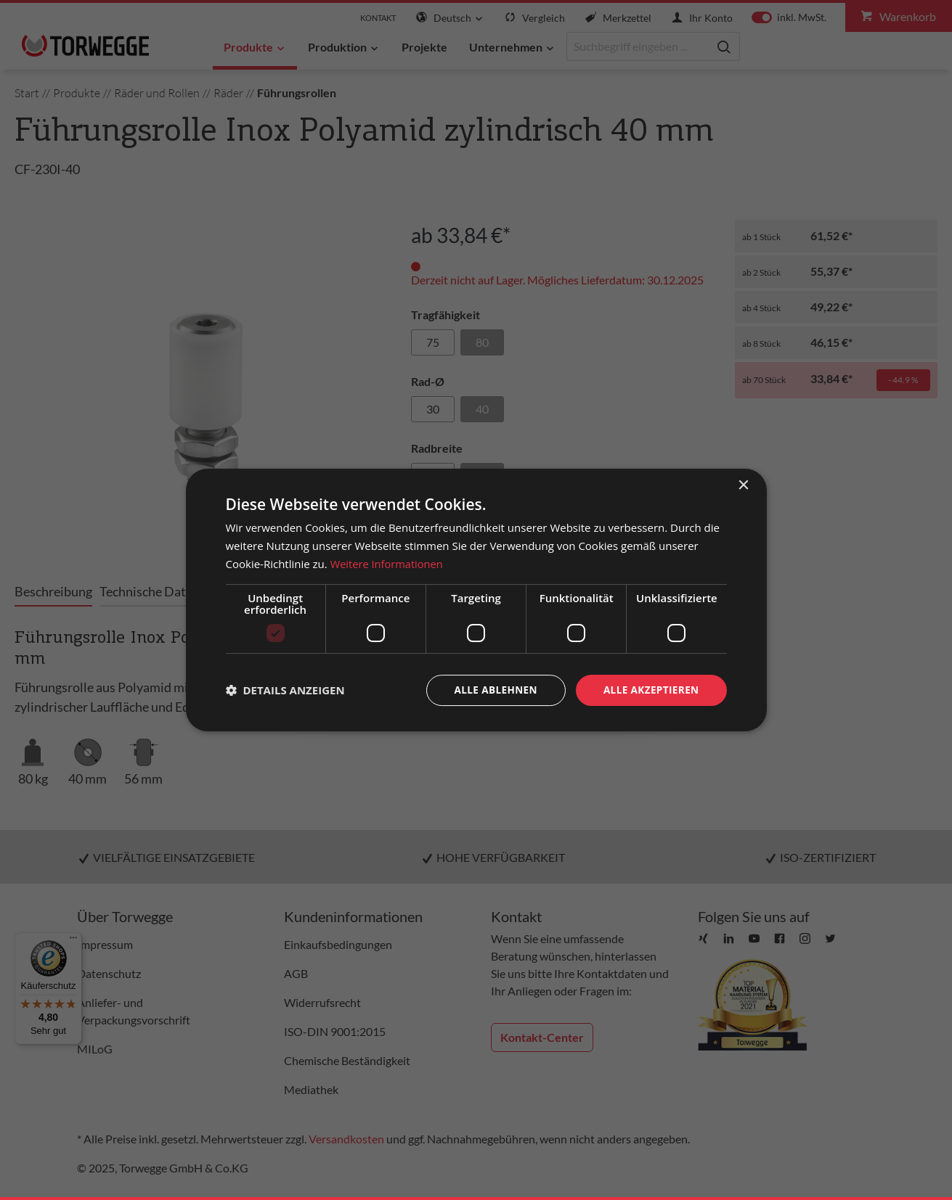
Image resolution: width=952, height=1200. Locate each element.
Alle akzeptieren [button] (649, 689)
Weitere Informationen (388, 563)
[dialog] (476, 599)
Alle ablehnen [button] (491, 689)
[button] (285, 689)
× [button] (743, 485)
